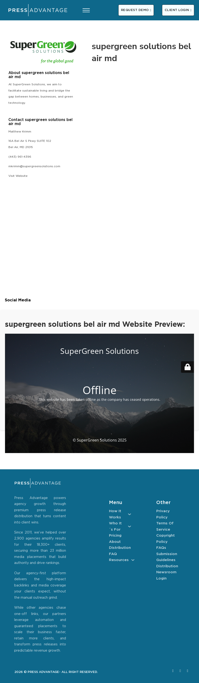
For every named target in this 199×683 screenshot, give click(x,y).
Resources (119, 560)
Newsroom (166, 572)
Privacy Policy (163, 514)
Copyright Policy (165, 538)
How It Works (115, 514)
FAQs (161, 547)
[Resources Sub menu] (133, 560)
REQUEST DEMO (136, 10)
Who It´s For (115, 526)
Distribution (120, 547)
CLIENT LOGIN (178, 10)
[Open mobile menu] (86, 10)
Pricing (115, 535)
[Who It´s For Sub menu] (129, 526)
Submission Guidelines (166, 557)
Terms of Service (165, 526)
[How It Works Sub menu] (129, 514)
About (115, 541)
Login (161, 578)
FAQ (113, 554)
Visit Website (18, 176)
